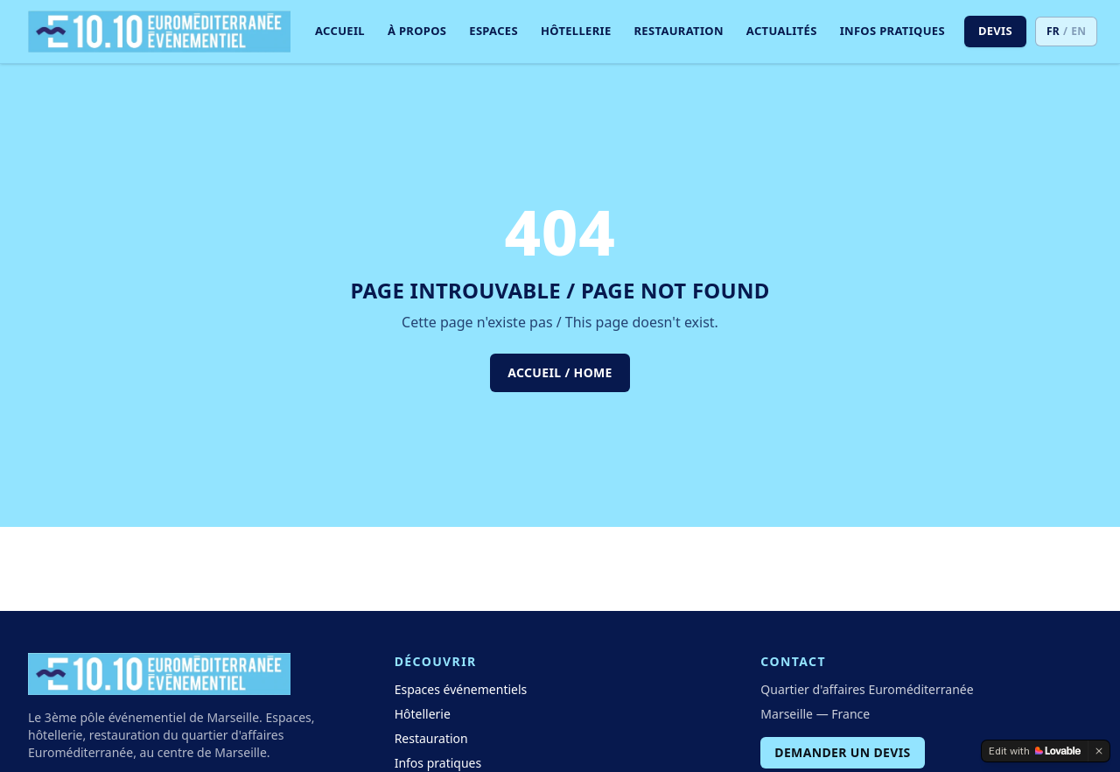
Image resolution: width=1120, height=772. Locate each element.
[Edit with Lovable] (1035, 750)
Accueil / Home (560, 372)
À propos (417, 31)
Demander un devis (842, 752)
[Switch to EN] (1066, 31)
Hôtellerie (576, 31)
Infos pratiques (892, 31)
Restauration (679, 31)
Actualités (781, 31)
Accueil (340, 31)
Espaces (493, 31)
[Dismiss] (1099, 750)
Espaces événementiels (461, 689)
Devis (995, 31)
